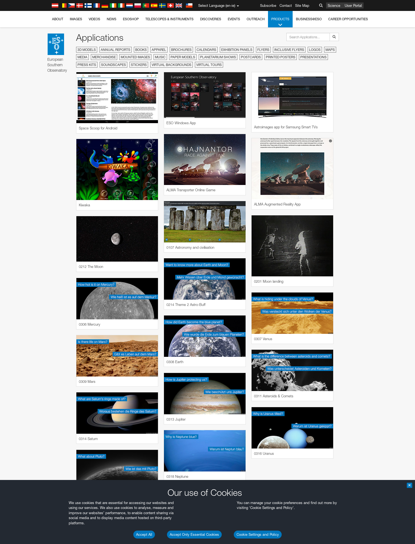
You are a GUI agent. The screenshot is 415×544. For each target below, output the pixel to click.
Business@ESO (309, 19)
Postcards (251, 57)
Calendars (206, 50)
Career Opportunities (348, 19)
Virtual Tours (209, 65)
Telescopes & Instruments (169, 19)
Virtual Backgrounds (171, 65)
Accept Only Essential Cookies (194, 534)
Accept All (144, 534)
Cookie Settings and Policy (258, 534)
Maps (330, 50)
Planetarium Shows (218, 57)
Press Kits (86, 65)
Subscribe (268, 5)
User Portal (353, 5)
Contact (285, 5)
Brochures (181, 50)
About (57, 19)
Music (160, 57)
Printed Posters (280, 57)
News (111, 19)
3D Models (86, 50)
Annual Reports (115, 50)
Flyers (263, 50)
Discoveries (210, 19)
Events (234, 19)
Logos (315, 50)
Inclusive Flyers (289, 50)
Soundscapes (113, 65)
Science (334, 5)
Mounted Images (135, 57)
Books (141, 50)
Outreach (256, 19)
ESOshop (131, 19)
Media (82, 57)
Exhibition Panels (236, 50)
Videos (94, 19)
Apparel (159, 50)
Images (76, 19)
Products (280, 22)
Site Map (302, 5)
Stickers (139, 65)
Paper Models (183, 57)
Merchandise (104, 57)
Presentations (313, 57)
